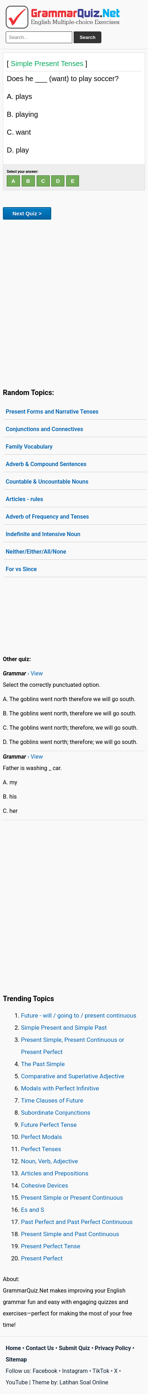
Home (13, 1348)
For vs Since (21, 569)
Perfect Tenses (41, 1149)
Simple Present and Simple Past (64, 1027)
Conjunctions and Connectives (44, 429)
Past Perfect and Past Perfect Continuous (77, 1221)
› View (35, 673)
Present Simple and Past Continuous (70, 1234)
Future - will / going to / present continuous (78, 1015)
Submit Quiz (74, 1348)
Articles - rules (24, 499)
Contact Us (40, 1348)
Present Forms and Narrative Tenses (52, 411)
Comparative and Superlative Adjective (72, 1076)
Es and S (32, 1209)
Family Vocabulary (29, 446)
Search (87, 37)
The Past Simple (43, 1064)
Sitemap (16, 1359)
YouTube (17, 1382)
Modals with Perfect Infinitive (60, 1088)
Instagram (75, 1371)
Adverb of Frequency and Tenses (47, 516)
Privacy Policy (113, 1348)
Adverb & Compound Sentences (46, 464)
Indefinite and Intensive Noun (43, 534)
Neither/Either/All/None (36, 551)
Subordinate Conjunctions (55, 1112)
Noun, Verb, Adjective (49, 1161)
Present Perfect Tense (50, 1246)
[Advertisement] (74, 302)
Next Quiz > (27, 213)
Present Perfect (42, 1258)
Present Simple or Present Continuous (72, 1197)
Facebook (45, 1371)
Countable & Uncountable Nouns (47, 481)
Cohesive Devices (44, 1185)
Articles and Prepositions (54, 1173)
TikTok (101, 1371)
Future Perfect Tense (48, 1124)
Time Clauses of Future (52, 1100)
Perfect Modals (41, 1136)
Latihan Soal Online (83, 1382)
